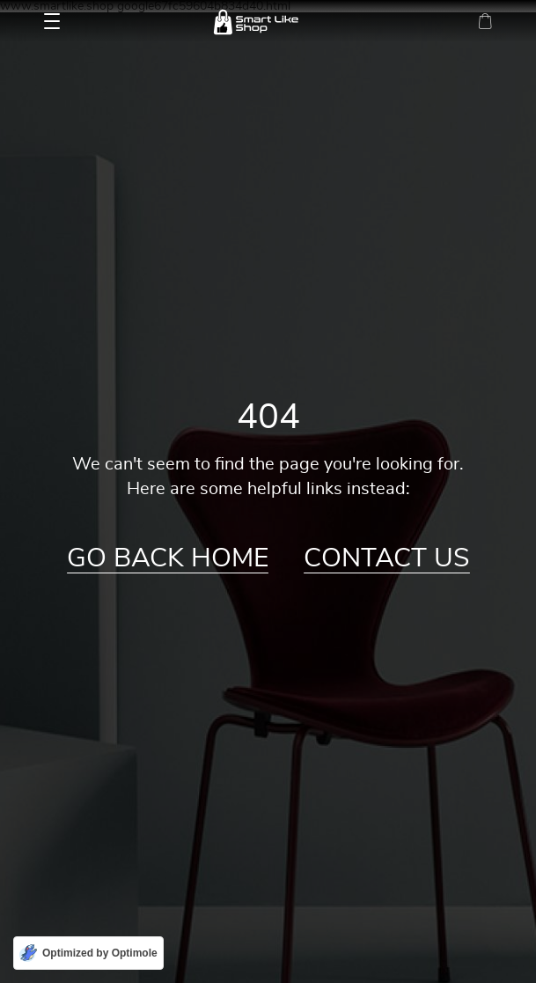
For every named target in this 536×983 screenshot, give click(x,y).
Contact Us (387, 558)
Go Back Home (167, 558)
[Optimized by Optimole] (88, 953)
